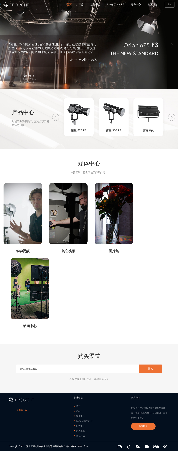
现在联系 (143, 426)
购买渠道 (153, 4)
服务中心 (136, 4)
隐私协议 (80, 435)
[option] (89, 44)
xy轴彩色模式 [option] (27, 79)
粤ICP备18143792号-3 (77, 446)
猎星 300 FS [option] (26, 82)
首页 (69, 4)
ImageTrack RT (115, 4)
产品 (81, 4)
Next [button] (171, 45)
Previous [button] (7, 45)
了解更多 (21, 410)
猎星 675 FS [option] (26, 76)
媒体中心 (95, 4)
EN (169, 4)
